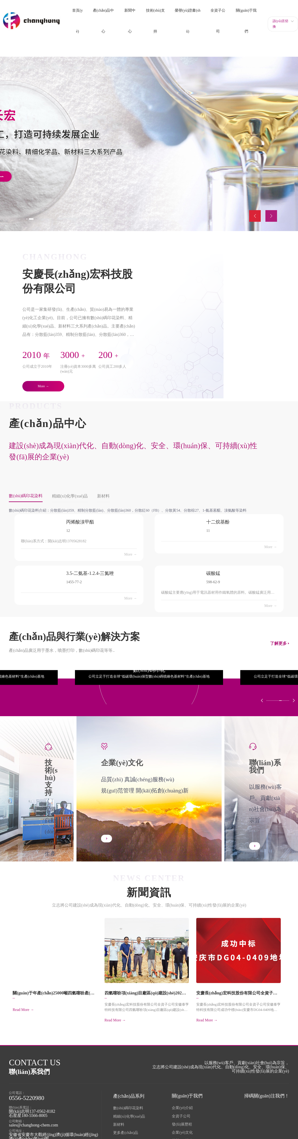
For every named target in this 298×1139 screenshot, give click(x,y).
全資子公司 (181, 1113)
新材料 (118, 1121)
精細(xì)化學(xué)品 (129, 1113)
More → (130, 554)
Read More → (23, 1011)
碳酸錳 (213, 572)
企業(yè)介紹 (182, 1105)
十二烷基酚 (218, 521)
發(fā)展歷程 (182, 1121)
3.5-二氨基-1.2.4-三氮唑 (90, 572)
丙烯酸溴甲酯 (80, 521)
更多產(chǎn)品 (125, 1130)
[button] (30, 218)
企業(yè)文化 (182, 1129)
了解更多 (278, 643)
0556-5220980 (26, 1095)
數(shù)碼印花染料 (128, 1105)
